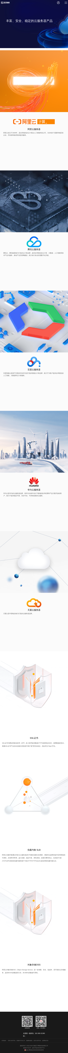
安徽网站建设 (29, 1040)
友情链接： (4, 1040)
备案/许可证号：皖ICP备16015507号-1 (34, 1048)
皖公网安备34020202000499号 (34, 1050)
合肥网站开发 (45, 1040)
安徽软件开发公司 (20, 1040)
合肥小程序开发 (37, 1040)
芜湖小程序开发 (11, 1040)
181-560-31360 (40, 1033)
